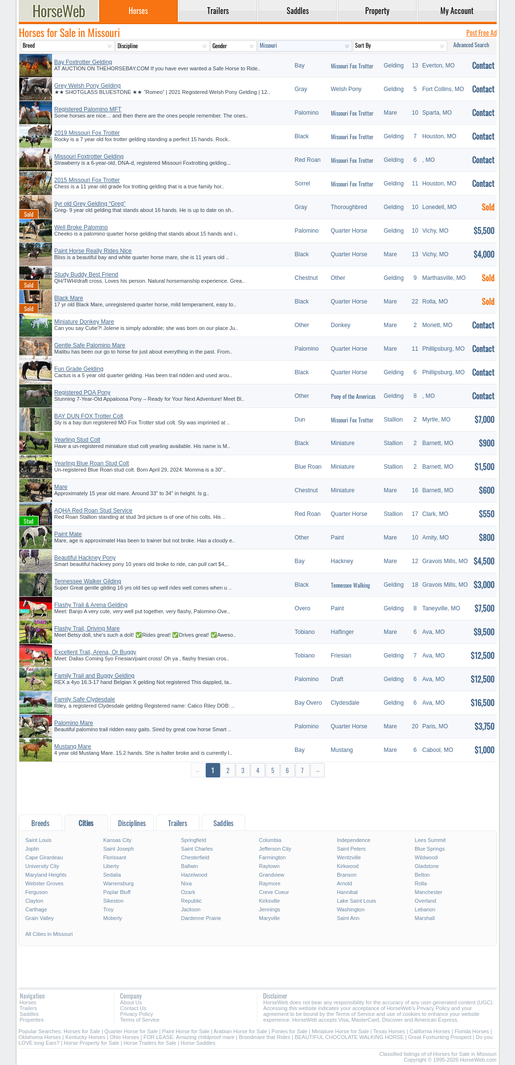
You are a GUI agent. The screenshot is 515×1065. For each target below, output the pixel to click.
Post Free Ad (481, 32)
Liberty (111, 866)
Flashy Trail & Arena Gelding (91, 605)
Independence (353, 840)
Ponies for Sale (290, 1031)
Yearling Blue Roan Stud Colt (91, 463)
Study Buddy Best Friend (86, 274)
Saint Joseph (118, 849)
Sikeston (113, 901)
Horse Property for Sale (91, 1043)
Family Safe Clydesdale (84, 699)
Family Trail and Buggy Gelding (94, 675)
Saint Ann (348, 918)
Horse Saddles (198, 1043)
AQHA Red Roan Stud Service (93, 510)
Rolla (421, 883)
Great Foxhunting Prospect (439, 1037)
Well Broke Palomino (81, 227)
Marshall (425, 918)
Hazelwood (194, 875)
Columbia (270, 840)
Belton (422, 875)
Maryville (269, 918)
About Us (131, 1002)
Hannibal (347, 892)
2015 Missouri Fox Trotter (87, 180)
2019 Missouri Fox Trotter (87, 133)
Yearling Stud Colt (77, 439)
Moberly (112, 918)
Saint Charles (197, 849)
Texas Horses (389, 1031)
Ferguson (37, 892)
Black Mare (68, 298)
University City (42, 866)
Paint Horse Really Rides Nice (93, 251)
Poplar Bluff (117, 892)
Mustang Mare (73, 746)
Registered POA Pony (82, 392)
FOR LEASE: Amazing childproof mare (189, 1037)
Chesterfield (195, 857)
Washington (351, 909)
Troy (108, 909)
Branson (347, 875)
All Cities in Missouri (49, 934)
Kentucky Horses (86, 1037)
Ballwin (189, 866)
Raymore (269, 883)
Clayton (34, 901)
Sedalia (112, 875)
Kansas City (117, 840)
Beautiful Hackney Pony (85, 557)
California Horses (429, 1031)
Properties (32, 1020)
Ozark (188, 892)
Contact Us (133, 1008)
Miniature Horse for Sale (340, 1031)
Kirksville (269, 901)
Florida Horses (472, 1031)
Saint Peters (351, 849)
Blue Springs (430, 849)
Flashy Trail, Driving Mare (87, 628)
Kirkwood (347, 866)
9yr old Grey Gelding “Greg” (90, 203)
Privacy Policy (136, 1014)
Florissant (114, 857)
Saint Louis (39, 840)
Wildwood (426, 857)
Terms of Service (139, 1020)
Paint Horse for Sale (186, 1031)
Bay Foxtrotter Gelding (83, 62)
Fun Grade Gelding (79, 369)
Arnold (344, 883)
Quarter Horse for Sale (131, 1031)
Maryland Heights (46, 875)
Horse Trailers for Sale (149, 1043)
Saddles (29, 1014)
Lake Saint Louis (356, 901)
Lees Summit (430, 840)
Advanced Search (471, 44)
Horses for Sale (82, 1031)
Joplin (33, 849)
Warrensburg (118, 883)
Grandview (271, 875)
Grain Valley (40, 918)
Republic (191, 901)
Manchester (428, 892)
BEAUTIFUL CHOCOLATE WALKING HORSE (349, 1037)
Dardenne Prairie (201, 918)
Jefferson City (275, 849)
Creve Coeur (274, 892)
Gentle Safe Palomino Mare (89, 345)
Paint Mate (68, 534)
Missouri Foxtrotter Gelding (89, 156)
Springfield (193, 840)
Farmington (272, 857)
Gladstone (427, 866)
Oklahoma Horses (40, 1037)
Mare (60, 487)
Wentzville (349, 857)
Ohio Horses (124, 1037)
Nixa (186, 883)
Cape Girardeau (44, 857)
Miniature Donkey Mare (84, 321)
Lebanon (425, 909)
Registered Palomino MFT (87, 109)
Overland (425, 901)
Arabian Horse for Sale (240, 1031)
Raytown (269, 866)
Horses (28, 1002)
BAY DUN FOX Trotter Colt (88, 416)
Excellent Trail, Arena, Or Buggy (95, 652)
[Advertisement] (258, 795)
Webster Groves (45, 883)
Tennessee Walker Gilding (87, 581)
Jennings (269, 909)
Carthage (36, 909)
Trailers (28, 1008)
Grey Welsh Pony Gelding (87, 85)
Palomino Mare (73, 723)
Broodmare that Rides (265, 1037)
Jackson (190, 909)
